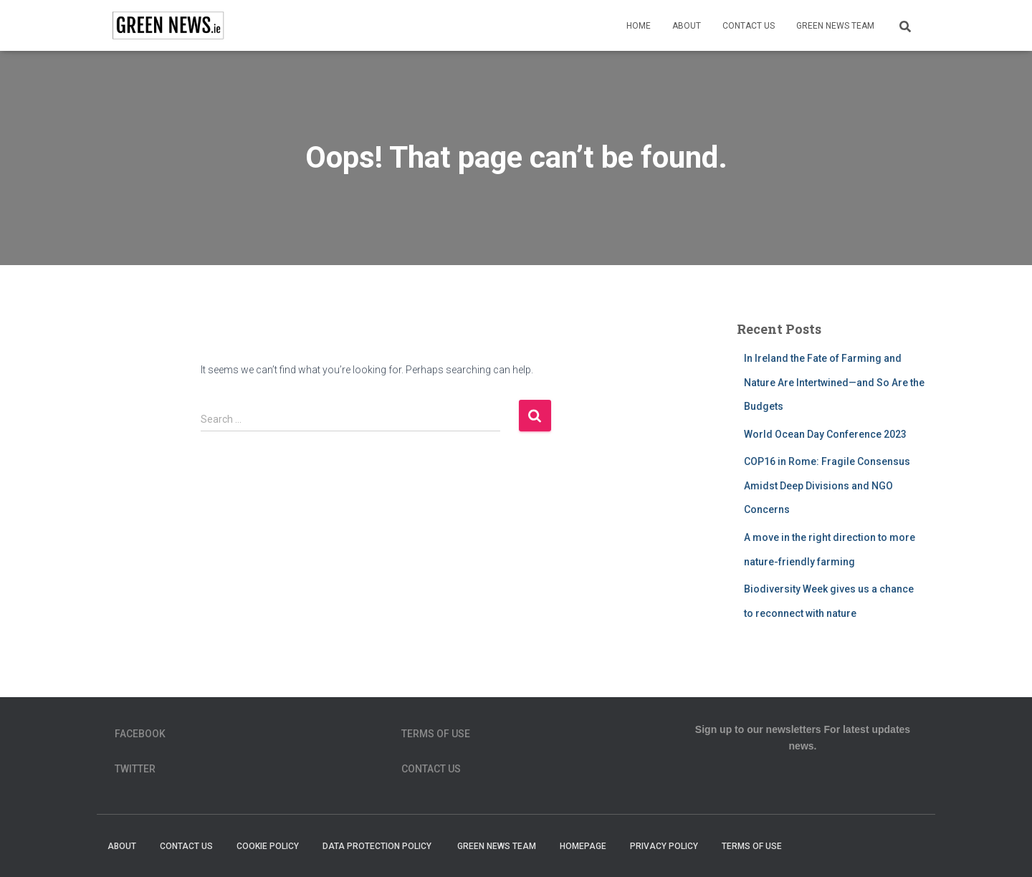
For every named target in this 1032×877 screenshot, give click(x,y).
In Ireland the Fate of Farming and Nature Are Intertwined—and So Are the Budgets (834, 382)
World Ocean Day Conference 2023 (825, 434)
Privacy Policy (664, 846)
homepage (583, 846)
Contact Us (748, 26)
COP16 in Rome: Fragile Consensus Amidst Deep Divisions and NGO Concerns (827, 485)
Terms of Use (435, 733)
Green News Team (835, 26)
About (686, 26)
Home (638, 26)
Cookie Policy (267, 846)
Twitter (135, 769)
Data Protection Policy (378, 846)
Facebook (140, 733)
